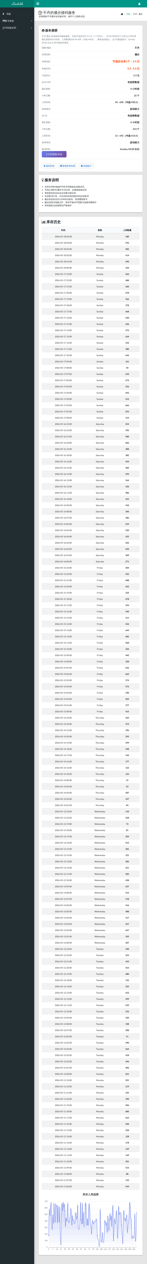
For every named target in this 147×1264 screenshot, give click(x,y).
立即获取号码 (54, 154)
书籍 (128, 14)
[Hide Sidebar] (37, 3)
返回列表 (49, 166)
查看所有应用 (67, 166)
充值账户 (86, 166)
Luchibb (17, 3)
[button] (41, 12)
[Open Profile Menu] (139, 3)
